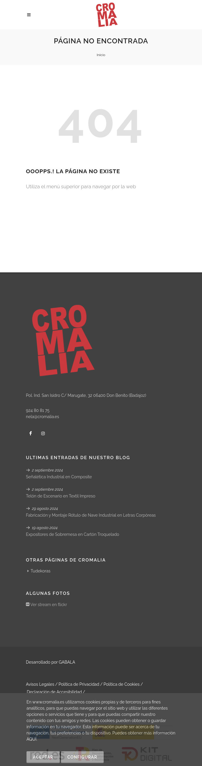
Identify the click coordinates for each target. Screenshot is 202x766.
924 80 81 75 (37, 410)
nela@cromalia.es (42, 416)
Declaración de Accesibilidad (54, 692)
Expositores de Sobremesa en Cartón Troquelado (72, 534)
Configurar (82, 757)
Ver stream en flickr (46, 604)
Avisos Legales (40, 684)
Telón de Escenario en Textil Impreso (60, 496)
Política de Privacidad (79, 684)
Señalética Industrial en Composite (59, 476)
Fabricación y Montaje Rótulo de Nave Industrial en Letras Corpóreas (91, 515)
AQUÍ (32, 739)
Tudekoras (40, 571)
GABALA (67, 662)
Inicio (101, 55)
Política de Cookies (121, 684)
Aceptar (43, 757)
